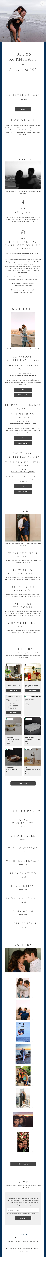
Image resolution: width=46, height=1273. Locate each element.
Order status (25, 1257)
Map (23, 389)
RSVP (23, 109)
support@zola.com (34, 1257)
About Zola (10, 1257)
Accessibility (19, 1267)
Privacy (24, 1267)
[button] (13, 673)
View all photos (23, 1180)
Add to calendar (23, 395)
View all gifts (23, 799)
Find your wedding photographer (13, 1264)
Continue (23, 1234)
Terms (28, 1267)
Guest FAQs (17, 1257)
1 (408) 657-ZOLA (23, 1260)
